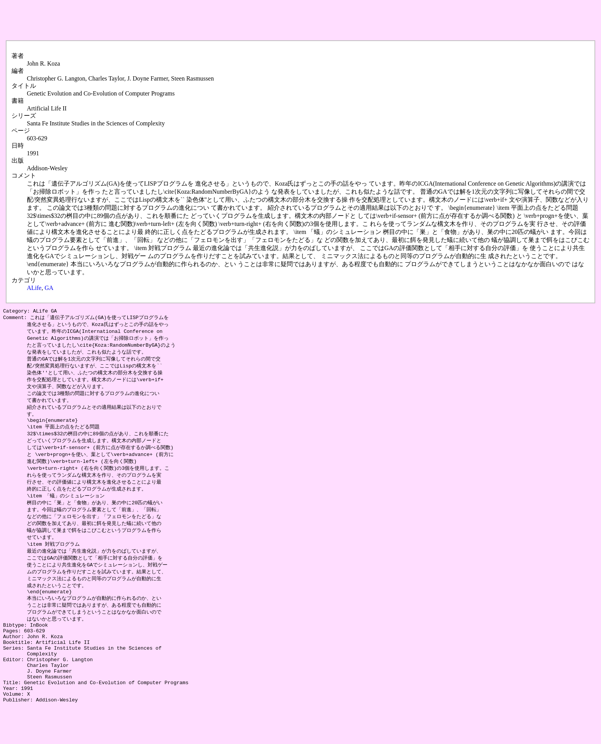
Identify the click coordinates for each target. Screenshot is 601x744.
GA (48, 288)
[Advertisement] (142, 20)
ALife (34, 288)
